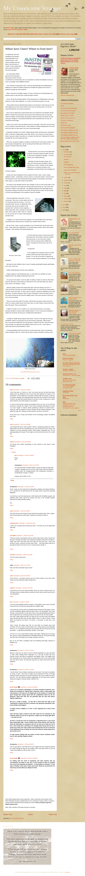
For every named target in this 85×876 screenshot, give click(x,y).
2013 (64, 149)
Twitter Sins (64, 123)
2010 (64, 210)
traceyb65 (13, 535)
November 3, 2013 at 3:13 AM (21, 602)
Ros (16, 455)
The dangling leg (68, 164)
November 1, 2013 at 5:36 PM (25, 455)
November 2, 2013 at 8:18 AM (24, 554)
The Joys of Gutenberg (67, 120)
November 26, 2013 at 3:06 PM (28, 758)
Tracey (12, 441)
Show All (80, 410)
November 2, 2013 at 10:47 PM (23, 588)
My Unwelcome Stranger (32, 8)
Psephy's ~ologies (68, 369)
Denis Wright (13, 687)
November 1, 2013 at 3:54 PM (26, 486)
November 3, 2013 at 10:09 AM (28, 687)
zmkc (11, 575)
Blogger (68, 872)
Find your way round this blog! (69, 108)
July (65, 185)
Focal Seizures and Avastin (68, 110)
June (65, 188)
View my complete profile (67, 95)
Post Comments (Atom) (17, 818)
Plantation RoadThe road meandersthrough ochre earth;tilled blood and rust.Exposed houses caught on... (71, 406)
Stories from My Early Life (68, 118)
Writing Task (66, 398)
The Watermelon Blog (69, 385)
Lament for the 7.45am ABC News (71, 375)
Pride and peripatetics (74, 273)
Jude (11, 511)
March (66, 196)
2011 (64, 207)
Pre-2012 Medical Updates (68, 127)
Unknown (12, 554)
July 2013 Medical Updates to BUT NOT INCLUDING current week (70, 138)
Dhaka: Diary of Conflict (67, 115)
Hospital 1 (66, 162)
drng (64, 402)
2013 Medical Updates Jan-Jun (69, 135)
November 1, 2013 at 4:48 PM (21, 511)
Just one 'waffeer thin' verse (71, 167)
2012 (64, 204)
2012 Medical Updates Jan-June (69, 130)
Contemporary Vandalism (69, 355)
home (22, 371)
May (65, 190)
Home (30, 814)
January (66, 201)
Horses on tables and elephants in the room (74, 259)
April (65, 193)
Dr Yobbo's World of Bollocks (71, 363)
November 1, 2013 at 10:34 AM (21, 424)
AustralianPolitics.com (69, 374)
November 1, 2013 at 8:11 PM (27, 523)
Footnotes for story (66, 125)
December (67, 152)
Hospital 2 (66, 159)
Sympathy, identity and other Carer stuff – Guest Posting (74, 311)
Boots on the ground (68, 360)
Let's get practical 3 (73, 232)
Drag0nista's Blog (68, 391)
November (67, 154)
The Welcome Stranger (67, 103)
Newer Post (7, 814)
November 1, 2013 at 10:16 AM (21, 389)
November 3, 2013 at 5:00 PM (26, 744)
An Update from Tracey (67, 324)
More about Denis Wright (67, 113)
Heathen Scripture (68, 358)
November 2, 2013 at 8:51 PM (22, 575)
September (67, 180)
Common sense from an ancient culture (75, 298)
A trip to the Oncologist (70, 170)
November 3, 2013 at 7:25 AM (26, 669)
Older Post (53, 814)
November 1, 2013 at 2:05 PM (22, 441)
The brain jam (67, 156)
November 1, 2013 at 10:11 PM (24, 535)
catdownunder (14, 523)
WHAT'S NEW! (27, 371)
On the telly (66, 392)
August (66, 183)
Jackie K (12, 588)
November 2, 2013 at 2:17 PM (22, 565)
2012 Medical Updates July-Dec (69, 132)
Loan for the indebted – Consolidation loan (69, 387)
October (66, 177)
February (66, 198)
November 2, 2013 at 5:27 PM (30, 465)
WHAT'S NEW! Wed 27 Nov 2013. (70, 141)
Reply (11, 419)
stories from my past (35, 371)
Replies (14, 452)
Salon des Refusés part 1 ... (70, 370)
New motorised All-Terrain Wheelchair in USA (69, 380)
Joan (11, 389)
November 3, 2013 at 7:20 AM (26, 650)
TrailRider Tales (67, 378)
